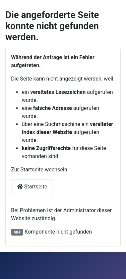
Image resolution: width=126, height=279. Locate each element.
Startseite (32, 186)
